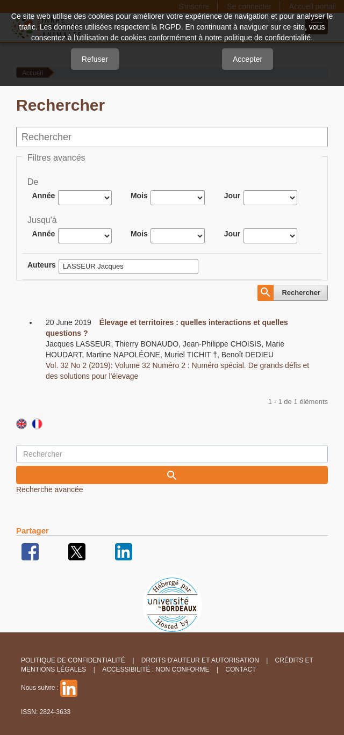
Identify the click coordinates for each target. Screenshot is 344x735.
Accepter (247, 59)
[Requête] (172, 454)
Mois (139, 195)
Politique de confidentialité (73, 660)
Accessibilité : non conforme (155, 669)
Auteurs (41, 265)
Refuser (95, 59)
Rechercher (301, 293)
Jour (232, 195)
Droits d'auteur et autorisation (200, 660)
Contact (240, 669)
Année (43, 195)
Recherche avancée (49, 489)
